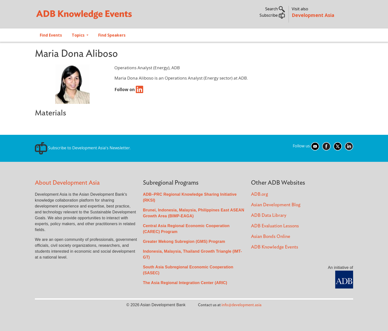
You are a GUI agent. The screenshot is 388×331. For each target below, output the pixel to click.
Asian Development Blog (275, 205)
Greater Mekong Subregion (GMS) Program (184, 241)
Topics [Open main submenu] (78, 35)
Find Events (51, 35)
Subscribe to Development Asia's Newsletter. (83, 148)
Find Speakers (111, 35)
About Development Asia (67, 183)
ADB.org (259, 194)
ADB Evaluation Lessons (275, 226)
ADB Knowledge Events (274, 247)
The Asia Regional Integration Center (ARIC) (185, 283)
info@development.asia (242, 305)
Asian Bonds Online (270, 236)
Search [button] (275, 9)
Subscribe (272, 15)
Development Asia (313, 15)
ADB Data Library (268, 215)
